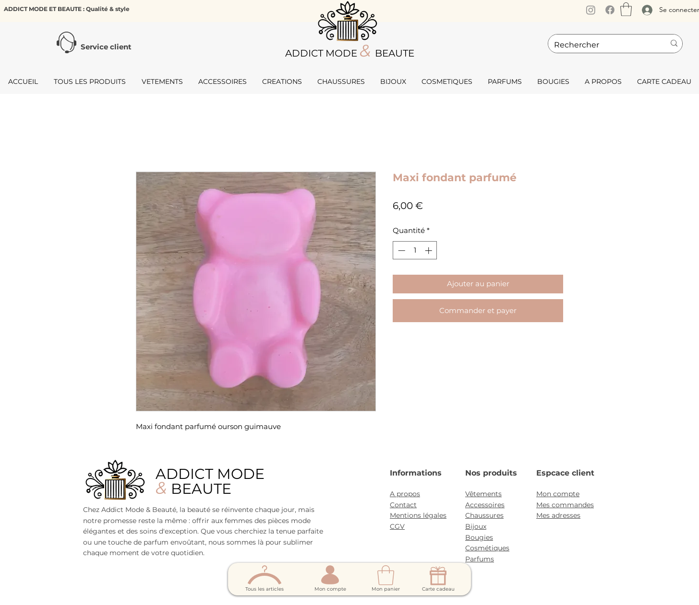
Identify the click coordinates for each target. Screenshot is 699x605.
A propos (405, 493)
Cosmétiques (487, 548)
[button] (626, 9)
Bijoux (475, 526)
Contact (403, 504)
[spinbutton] (415, 250)
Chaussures (484, 515)
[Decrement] (400, 250)
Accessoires (485, 504)
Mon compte (557, 493)
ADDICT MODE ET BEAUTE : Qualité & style (67, 8)
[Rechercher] (602, 45)
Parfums (479, 559)
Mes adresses (558, 515)
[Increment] (429, 250)
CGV (397, 526)
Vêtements (483, 493)
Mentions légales (418, 515)
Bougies (479, 537)
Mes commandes (565, 504)
